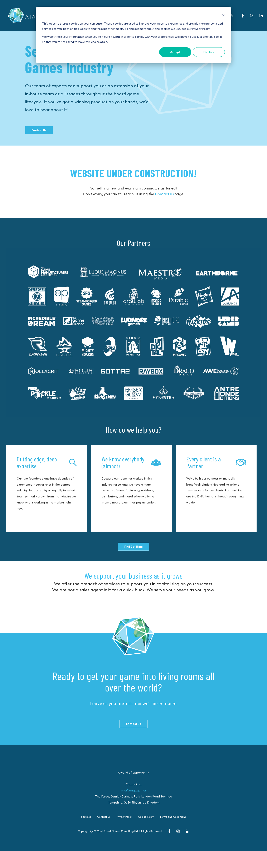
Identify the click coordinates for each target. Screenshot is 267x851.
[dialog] (133, 35)
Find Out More (133, 546)
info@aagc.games (133, 790)
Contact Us (39, 130)
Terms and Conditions (173, 817)
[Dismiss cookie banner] (223, 15)
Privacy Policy (124, 817)
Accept (175, 52)
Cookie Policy (146, 817)
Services (86, 817)
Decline (208, 52)
